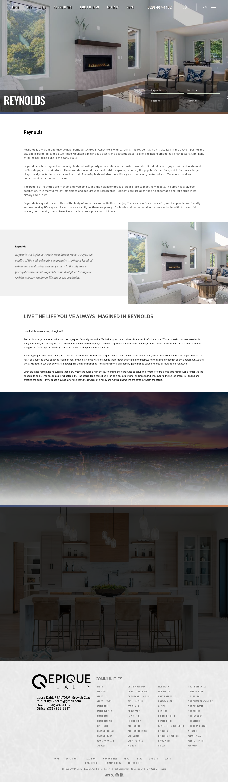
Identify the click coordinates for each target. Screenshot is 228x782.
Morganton (164, 691)
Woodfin (192, 745)
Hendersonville (136, 721)
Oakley (161, 706)
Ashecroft (102, 691)
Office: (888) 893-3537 (53, 708)
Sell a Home (90, 758)
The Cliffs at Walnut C (200, 701)
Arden (100, 686)
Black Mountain (105, 740)
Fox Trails (133, 706)
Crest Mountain (137, 686)
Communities (63, 7)
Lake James (133, 736)
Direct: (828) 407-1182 (53, 705)
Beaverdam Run (105, 721)
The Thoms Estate (197, 726)
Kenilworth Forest (138, 731)
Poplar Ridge (165, 721)
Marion (132, 745)
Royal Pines (164, 740)
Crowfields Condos (138, 691)
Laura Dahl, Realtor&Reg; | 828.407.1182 (159, 7)
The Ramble (194, 721)
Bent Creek (102, 726)
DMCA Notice (91, 763)
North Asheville (167, 696)
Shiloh (162, 745)
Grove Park (134, 711)
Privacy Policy (113, 763)
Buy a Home (72, 758)
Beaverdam (102, 716)
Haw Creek (133, 716)
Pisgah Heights (166, 716)
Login (168, 758)
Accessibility (135, 763)
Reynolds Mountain (168, 736)
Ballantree (102, 706)
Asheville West (105, 701)
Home (15, 7)
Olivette (162, 711)
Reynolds (163, 731)
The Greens (194, 711)
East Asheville (135, 701)
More (130, 7)
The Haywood (195, 716)
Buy (29, 7)
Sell (43, 7)
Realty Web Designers (155, 769)
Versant (192, 731)
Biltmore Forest (105, 731)
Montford (163, 686)
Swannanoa (194, 696)
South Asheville (197, 686)
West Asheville (196, 740)
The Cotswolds (196, 706)
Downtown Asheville (139, 696)
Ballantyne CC (104, 711)
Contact (113, 7)
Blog (139, 758)
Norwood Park (166, 701)
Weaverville (194, 736)
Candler (101, 745)
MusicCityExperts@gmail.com (59, 701)
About (127, 758)
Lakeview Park (135, 740)
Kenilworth (134, 726)
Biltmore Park (104, 736)
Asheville (102, 696)
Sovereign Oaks (196, 691)
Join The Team (89, 7)
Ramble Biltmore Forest (171, 726)
